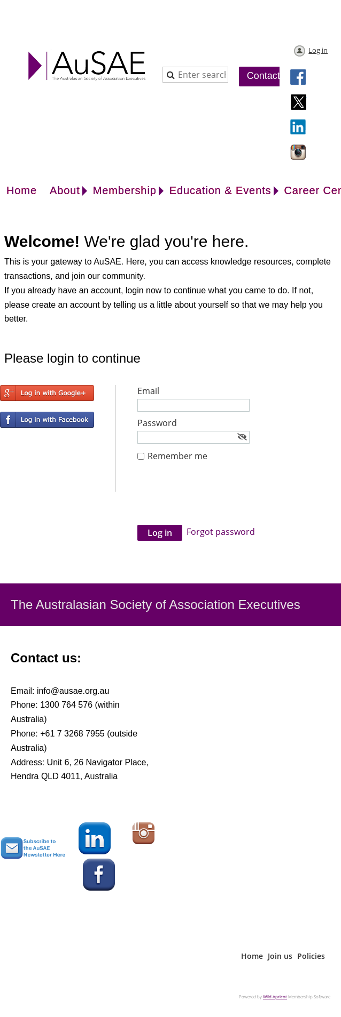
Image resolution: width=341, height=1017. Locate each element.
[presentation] (218, 498)
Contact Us (270, 75)
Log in (318, 50)
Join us (280, 956)
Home (252, 956)
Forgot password (221, 532)
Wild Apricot (275, 996)
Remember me (177, 456)
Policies (311, 956)
